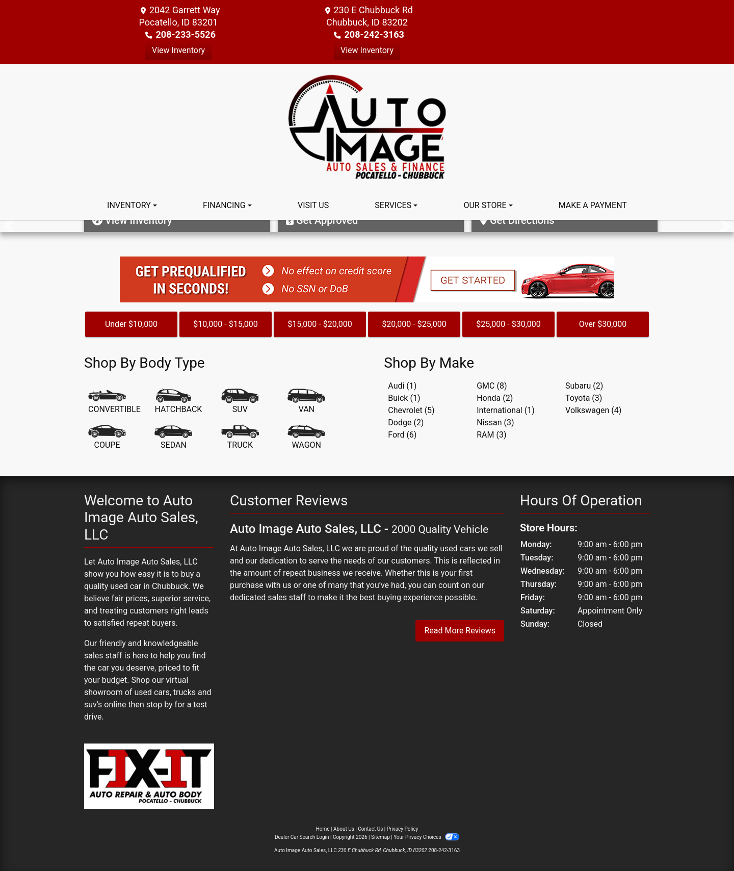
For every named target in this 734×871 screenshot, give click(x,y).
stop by (159, 704)
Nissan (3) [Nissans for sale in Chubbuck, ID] (495, 422)
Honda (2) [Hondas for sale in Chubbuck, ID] (495, 398)
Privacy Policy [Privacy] (402, 829)
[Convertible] (114, 402)
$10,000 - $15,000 (225, 324)
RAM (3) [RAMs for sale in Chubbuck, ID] (491, 435)
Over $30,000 (603, 324)
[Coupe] (107, 437)
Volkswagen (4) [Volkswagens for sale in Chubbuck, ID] (593, 410)
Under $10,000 (131, 324)
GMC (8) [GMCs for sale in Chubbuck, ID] (492, 386)
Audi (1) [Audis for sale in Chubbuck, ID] (402, 386)
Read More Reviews (459, 630)
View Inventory (178, 50)
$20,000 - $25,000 (414, 324)
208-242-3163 (374, 34)
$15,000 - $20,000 (319, 324)
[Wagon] (306, 437)
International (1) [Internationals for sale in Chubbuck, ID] (506, 410)
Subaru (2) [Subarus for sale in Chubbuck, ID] (584, 386)
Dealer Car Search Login (302, 837)
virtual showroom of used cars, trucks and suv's (148, 692)
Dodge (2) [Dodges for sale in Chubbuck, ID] (406, 422)
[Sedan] (173, 437)
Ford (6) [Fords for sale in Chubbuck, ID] (402, 435)
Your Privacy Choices (426, 837)
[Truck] (240, 437)
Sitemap (380, 837)
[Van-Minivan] (306, 402)
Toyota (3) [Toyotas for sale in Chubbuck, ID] (583, 398)
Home (323, 829)
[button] (9, 226)
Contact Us (370, 829)
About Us (343, 829)
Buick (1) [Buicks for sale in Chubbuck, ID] (404, 398)
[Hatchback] (178, 402)
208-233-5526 (186, 34)
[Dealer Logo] (367, 127)
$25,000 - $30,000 (508, 324)
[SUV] (240, 402)
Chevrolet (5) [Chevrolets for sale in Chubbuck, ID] (411, 410)
